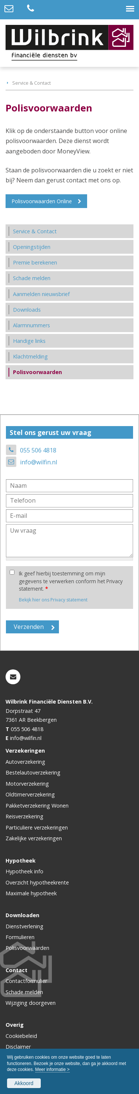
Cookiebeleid (21, 1035)
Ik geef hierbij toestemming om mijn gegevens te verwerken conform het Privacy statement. (71, 581)
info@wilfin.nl (38, 462)
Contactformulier (26, 980)
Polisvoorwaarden (27, 947)
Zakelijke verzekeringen (34, 838)
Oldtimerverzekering (30, 794)
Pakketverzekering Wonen (37, 805)
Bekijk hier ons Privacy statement (53, 600)
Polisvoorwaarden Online (41, 201)
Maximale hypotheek (31, 893)
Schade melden (24, 992)
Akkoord (23, 1083)
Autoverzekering (25, 761)
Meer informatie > (52, 1069)
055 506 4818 (38, 450)
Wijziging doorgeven (31, 1002)
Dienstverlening (24, 926)
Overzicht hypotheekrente (37, 882)
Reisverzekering (24, 816)
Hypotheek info (24, 871)
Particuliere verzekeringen (37, 827)
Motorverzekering (27, 783)
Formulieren (20, 937)
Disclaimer (18, 1046)
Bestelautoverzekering (33, 772)
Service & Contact (31, 82)
